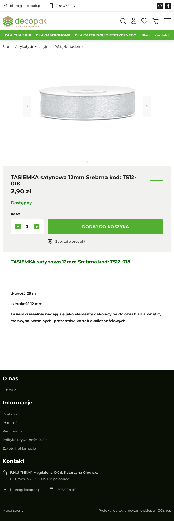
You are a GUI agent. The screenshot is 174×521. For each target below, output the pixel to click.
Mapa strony (13, 510)
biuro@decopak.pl (25, 6)
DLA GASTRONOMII (53, 35)
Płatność (10, 423)
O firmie (9, 390)
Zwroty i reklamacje (19, 448)
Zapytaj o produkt (70, 241)
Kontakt (161, 35)
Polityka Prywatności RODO (26, 440)
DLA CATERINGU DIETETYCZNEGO (105, 35)
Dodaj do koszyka (105, 226)
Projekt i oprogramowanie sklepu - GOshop (134, 510)
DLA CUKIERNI (18, 35)
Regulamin (12, 431)
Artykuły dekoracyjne (33, 46)
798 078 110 (65, 6)
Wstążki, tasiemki (70, 46)
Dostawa (10, 414)
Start (7, 46)
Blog (145, 35)
